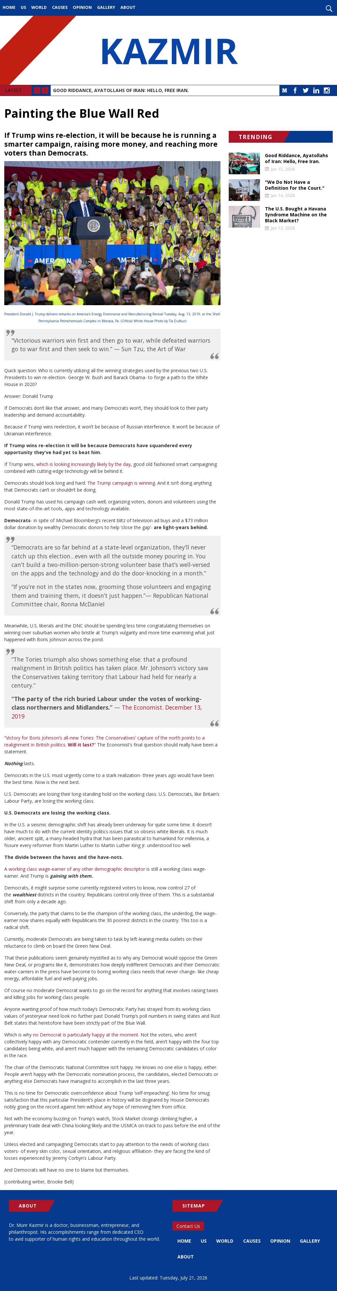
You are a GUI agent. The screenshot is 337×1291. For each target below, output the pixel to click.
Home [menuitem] (9, 7)
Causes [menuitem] (59, 7)
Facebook (295, 90)
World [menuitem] (39, 7)
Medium (284, 90)
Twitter (305, 90)
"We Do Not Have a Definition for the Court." (294, 185)
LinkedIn (316, 90)
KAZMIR (168, 50)
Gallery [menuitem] (106, 7)
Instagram (327, 90)
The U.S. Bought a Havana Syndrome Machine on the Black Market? (296, 215)
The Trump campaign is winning (120, 483)
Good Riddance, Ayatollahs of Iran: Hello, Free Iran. (121, 90)
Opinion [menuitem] (82, 7)
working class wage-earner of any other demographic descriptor (77, 869)
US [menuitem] (23, 7)
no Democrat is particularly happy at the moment (85, 1035)
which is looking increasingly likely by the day (83, 464)
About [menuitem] (128, 7)
